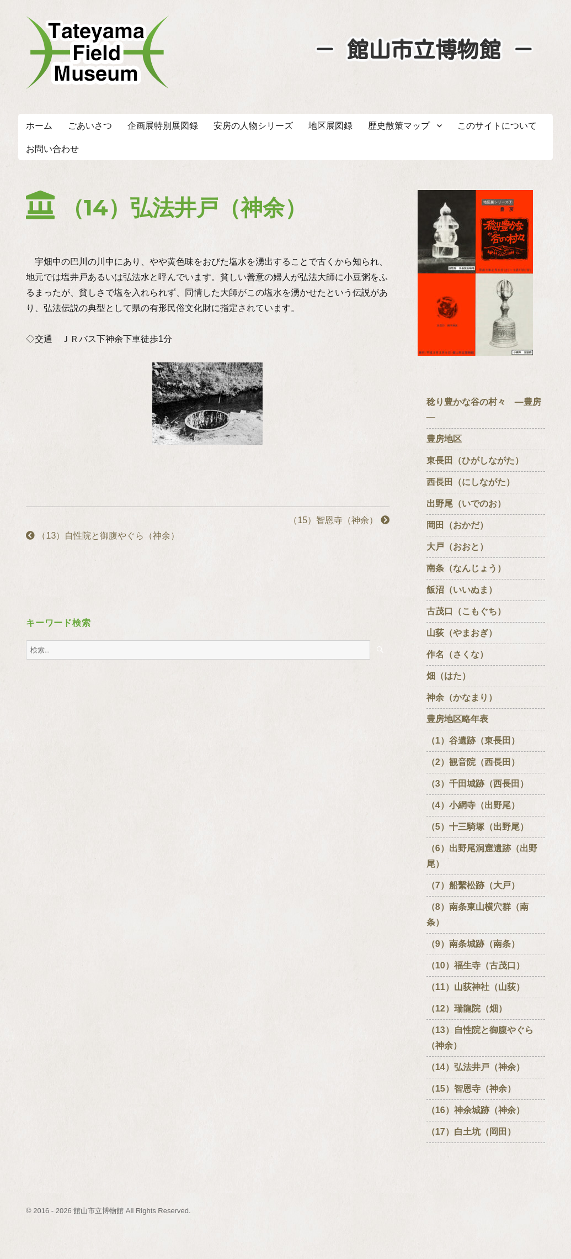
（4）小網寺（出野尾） (473, 805)
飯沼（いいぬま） (461, 589)
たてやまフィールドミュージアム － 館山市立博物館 (97, 52)
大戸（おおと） (457, 546)
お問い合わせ (52, 149)
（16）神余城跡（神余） (475, 1110)
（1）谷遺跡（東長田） (473, 740)
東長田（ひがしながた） (475, 460)
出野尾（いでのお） (466, 503)
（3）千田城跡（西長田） (477, 783)
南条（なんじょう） (466, 568)
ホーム (39, 125)
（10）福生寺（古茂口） (475, 965)
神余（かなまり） (461, 697)
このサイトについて (497, 125)
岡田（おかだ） (457, 525)
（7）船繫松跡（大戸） (473, 885)
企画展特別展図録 (162, 125)
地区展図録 (330, 125)
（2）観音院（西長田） (473, 762)
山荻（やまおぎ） (461, 633)
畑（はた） (448, 676)
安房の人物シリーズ (253, 125)
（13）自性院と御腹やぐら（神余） (107, 535)
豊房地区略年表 (457, 719)
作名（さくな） (461, 654)
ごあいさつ (90, 125)
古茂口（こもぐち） (466, 611)
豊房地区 (444, 439)
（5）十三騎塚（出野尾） (477, 826)
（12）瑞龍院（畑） (466, 1008)
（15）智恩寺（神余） (339, 520)
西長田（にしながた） (470, 482)
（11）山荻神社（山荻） (479, 987)
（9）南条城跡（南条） (477, 944)
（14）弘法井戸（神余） (475, 1067)
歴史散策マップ (399, 125)
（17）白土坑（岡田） (475, 1131)
